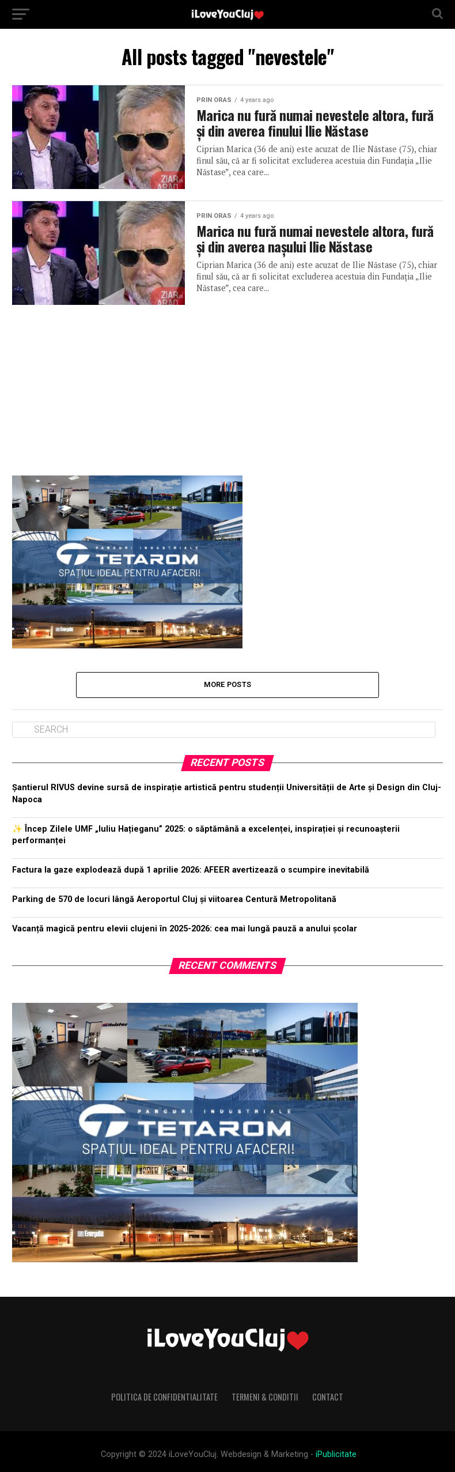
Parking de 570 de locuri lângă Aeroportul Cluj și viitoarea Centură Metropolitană (174, 899)
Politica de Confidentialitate (164, 1397)
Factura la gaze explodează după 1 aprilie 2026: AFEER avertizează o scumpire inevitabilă (190, 870)
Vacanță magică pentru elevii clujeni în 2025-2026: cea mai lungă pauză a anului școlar (184, 929)
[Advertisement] (227, 385)
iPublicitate (336, 1454)
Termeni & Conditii (265, 1397)
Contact (327, 1397)
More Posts (228, 684)
